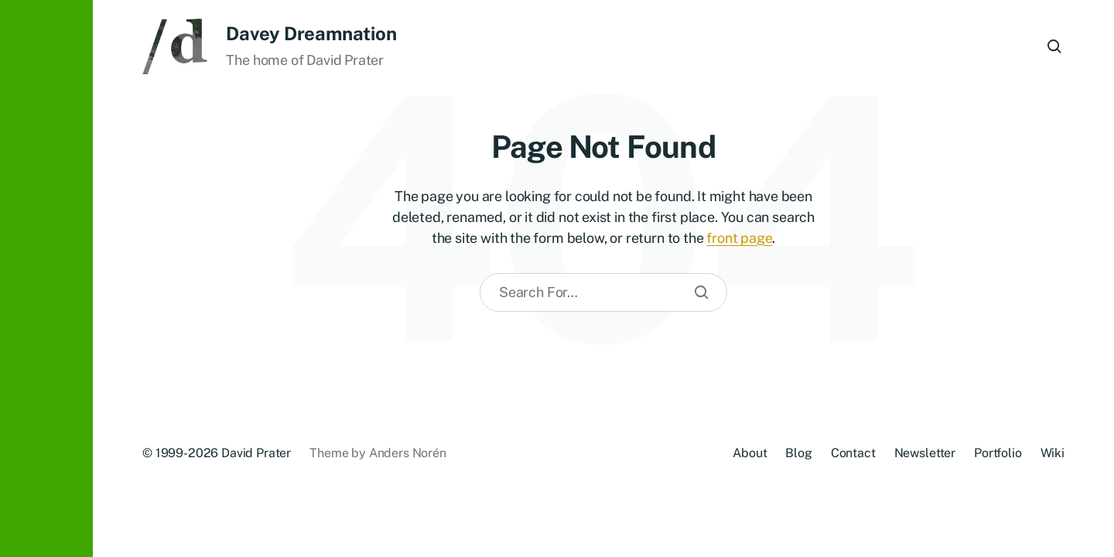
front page (739, 238)
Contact (853, 453)
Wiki (1052, 453)
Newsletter (924, 453)
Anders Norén (407, 453)
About (750, 453)
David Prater (256, 453)
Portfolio (998, 453)
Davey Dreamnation (311, 33)
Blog (798, 453)
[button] (46, 278)
